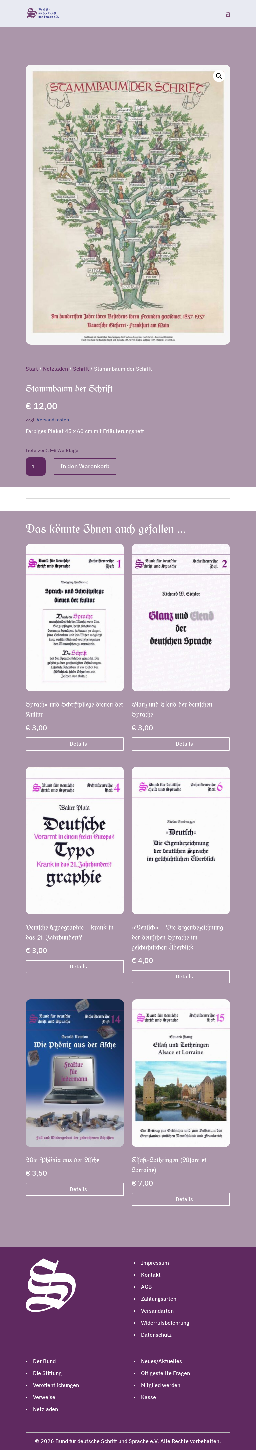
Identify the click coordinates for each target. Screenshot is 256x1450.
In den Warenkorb (85, 466)
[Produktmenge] (36, 466)
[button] (219, 76)
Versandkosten (53, 419)
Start (32, 368)
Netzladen (55, 368)
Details (78, 743)
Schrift (81, 368)
